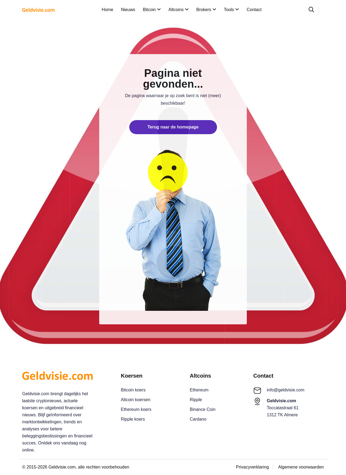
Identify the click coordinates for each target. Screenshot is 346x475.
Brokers (206, 9)
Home (107, 9)
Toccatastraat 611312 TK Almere (282, 407)
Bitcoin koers (133, 390)
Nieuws (128, 9)
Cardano (198, 419)
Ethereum (199, 390)
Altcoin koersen (135, 399)
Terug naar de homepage (172, 127)
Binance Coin (202, 409)
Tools (231, 9)
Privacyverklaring (252, 467)
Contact (254, 9)
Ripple (196, 399)
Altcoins (178, 9)
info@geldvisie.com (285, 390)
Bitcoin (152, 9)
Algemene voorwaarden (301, 467)
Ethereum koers (136, 409)
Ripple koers (133, 419)
